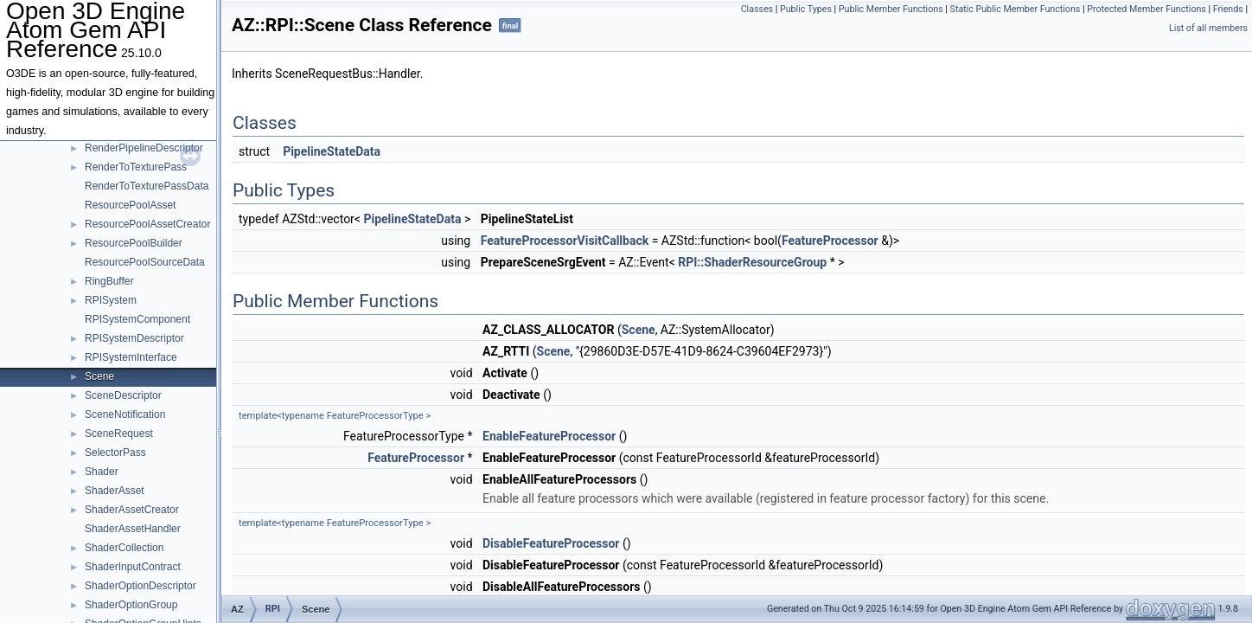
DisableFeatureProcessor (550, 543)
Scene (99, 376)
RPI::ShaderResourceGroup (752, 262)
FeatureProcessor (830, 240)
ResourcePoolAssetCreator (147, 224)
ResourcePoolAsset (130, 205)
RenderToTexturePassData (146, 186)
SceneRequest (119, 433)
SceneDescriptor (123, 395)
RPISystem (111, 300)
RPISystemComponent (137, 319)
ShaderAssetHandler (133, 529)
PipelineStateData (331, 151)
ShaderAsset (114, 491)
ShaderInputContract (133, 567)
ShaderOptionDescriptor (140, 586)
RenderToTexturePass (136, 167)
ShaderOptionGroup (131, 605)
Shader (101, 472)
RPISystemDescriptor (134, 338)
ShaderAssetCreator (132, 510)
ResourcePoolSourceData (145, 262)
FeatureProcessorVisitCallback (565, 240)
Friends (1228, 9)
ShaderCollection (124, 548)
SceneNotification (125, 414)
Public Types (806, 9)
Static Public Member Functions (1015, 9)
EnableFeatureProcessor (549, 436)
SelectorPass (115, 452)
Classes (757, 9)
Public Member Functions (891, 9)
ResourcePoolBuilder (133, 243)
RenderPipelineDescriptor (144, 148)
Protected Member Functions (1146, 9)
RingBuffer (109, 281)
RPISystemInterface (131, 357)
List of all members (1208, 28)
